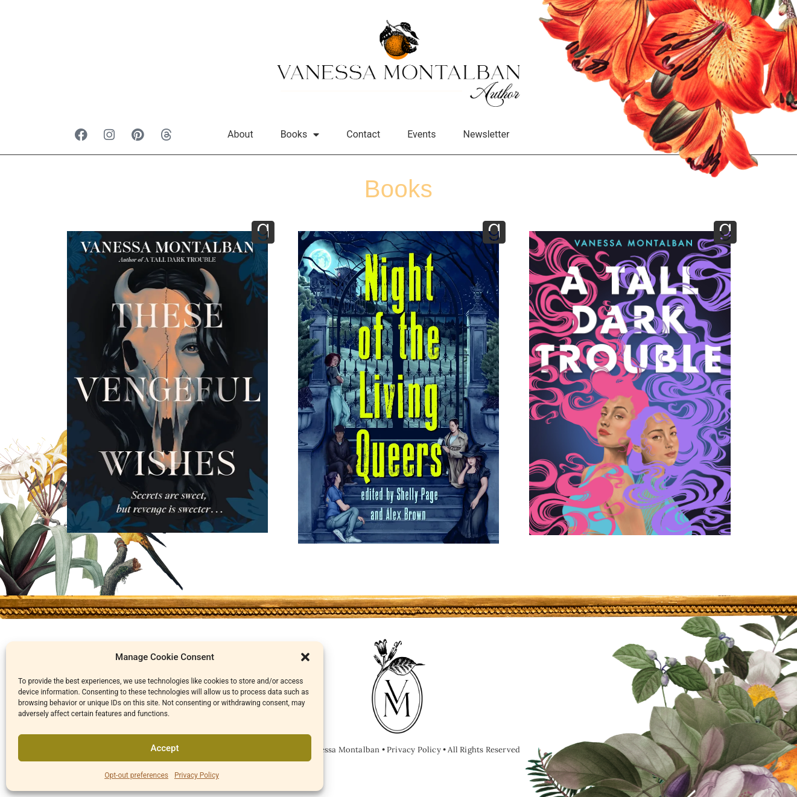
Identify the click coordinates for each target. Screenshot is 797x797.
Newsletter (486, 134)
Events (421, 134)
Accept (164, 748)
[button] (305, 657)
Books (300, 134)
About (240, 134)
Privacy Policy (196, 775)
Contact (363, 134)
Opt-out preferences (136, 775)
